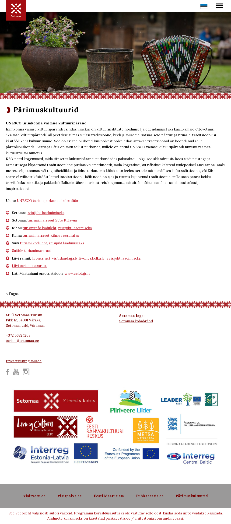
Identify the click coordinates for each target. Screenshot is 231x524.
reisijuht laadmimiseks (46, 213)
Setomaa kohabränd (136, 321)
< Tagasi (12, 294)
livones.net (41, 258)
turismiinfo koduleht (39, 228)
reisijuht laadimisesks (66, 243)
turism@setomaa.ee (22, 340)
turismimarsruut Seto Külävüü (52, 220)
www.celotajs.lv (77, 273)
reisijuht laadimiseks (75, 228)
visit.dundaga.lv (65, 258)
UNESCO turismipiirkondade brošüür (47, 200)
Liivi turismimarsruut (29, 266)
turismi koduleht (33, 243)
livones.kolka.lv (92, 258)
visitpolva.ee (70, 496)
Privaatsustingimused (24, 361)
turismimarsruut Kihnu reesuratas (51, 235)
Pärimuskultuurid (192, 496)
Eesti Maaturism (109, 496)
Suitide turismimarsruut (31, 250)
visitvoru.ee (34, 496)
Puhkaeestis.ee (150, 496)
